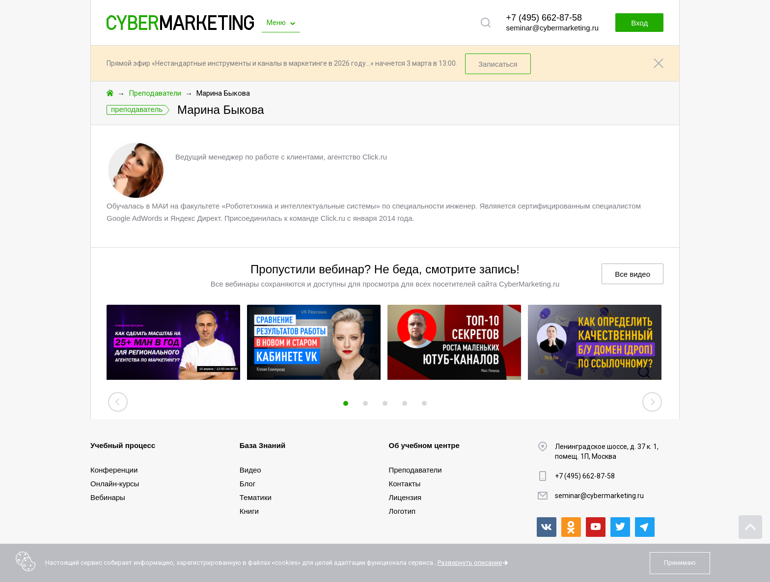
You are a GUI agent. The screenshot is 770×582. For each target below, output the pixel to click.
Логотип (402, 511)
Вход (639, 23)
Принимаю (680, 562)
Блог (247, 483)
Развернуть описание (470, 562)
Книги (249, 511)
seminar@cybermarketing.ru (552, 28)
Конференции (114, 470)
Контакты (405, 483)
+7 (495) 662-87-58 (544, 18)
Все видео (632, 274)
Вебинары (107, 497)
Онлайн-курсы (114, 483)
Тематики (256, 497)
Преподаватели (155, 93)
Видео (250, 470)
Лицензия (405, 497)
